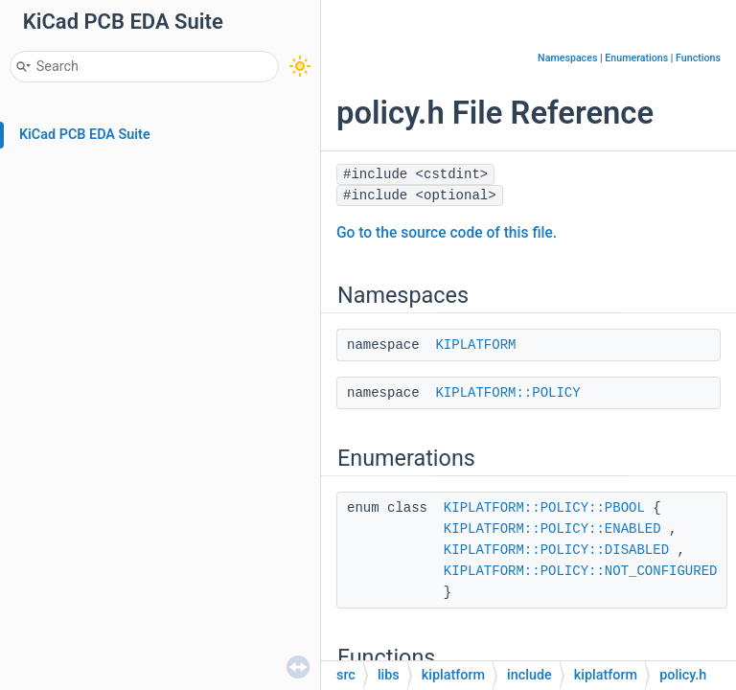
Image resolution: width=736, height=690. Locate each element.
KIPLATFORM (475, 345)
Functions (698, 58)
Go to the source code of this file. (446, 233)
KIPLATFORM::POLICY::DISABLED (556, 550)
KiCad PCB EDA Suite (84, 134)
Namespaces (567, 58)
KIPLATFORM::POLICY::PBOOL (544, 508)
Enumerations (636, 58)
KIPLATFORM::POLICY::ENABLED (552, 529)
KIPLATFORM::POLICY (507, 393)
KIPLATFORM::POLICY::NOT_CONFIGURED (581, 571)
